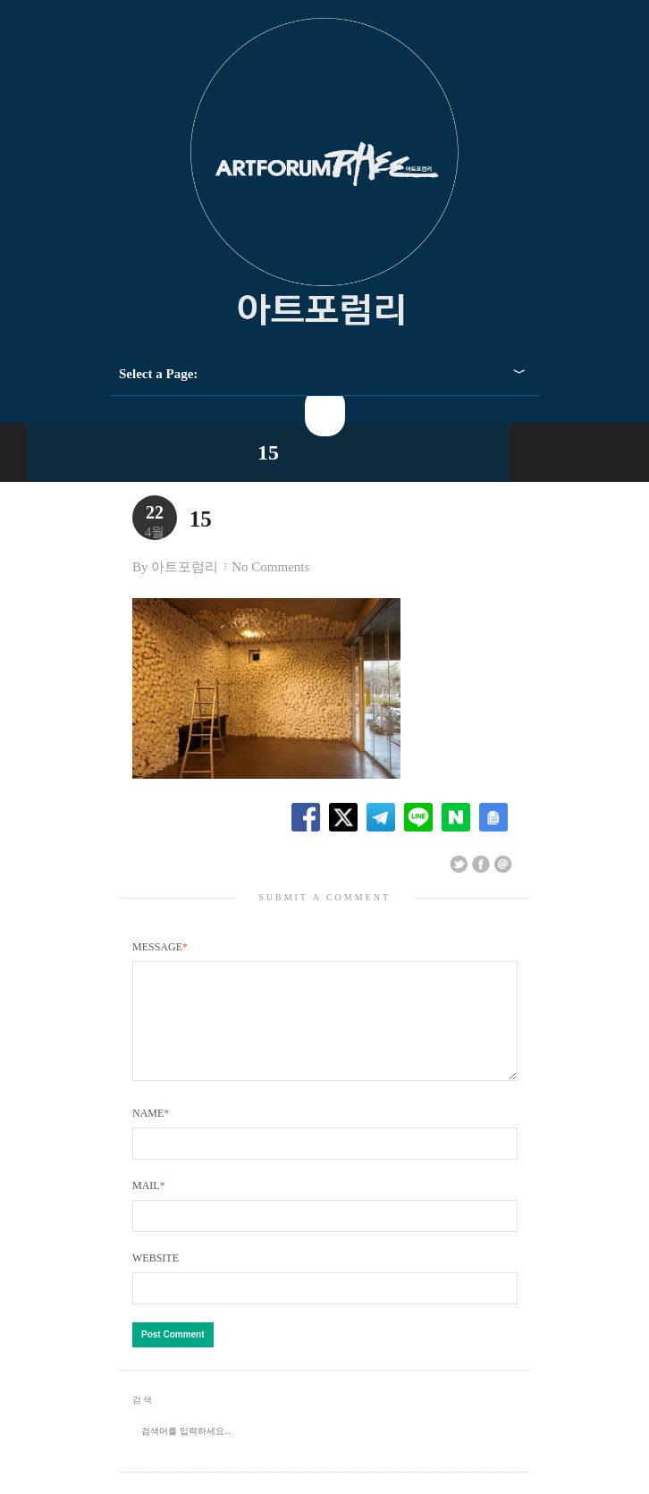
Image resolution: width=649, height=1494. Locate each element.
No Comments (270, 567)
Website (155, 1279)
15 (268, 452)
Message (160, 947)
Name (150, 1134)
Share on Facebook (481, 865)
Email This (503, 865)
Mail (148, 1207)
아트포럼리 (184, 567)
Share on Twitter (459, 865)
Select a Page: (158, 374)
